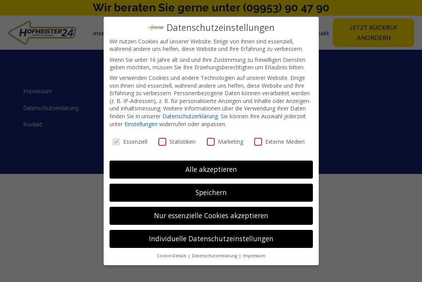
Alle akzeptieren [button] (211, 169)
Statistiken (177, 141)
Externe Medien (279, 141)
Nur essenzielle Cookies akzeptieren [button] (211, 215)
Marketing (225, 141)
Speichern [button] (211, 192)
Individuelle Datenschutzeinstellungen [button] (211, 238)
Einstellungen (141, 124)
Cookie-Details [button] (172, 255)
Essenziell (129, 141)
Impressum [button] (254, 255)
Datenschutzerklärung (190, 116)
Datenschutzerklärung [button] (215, 255)
